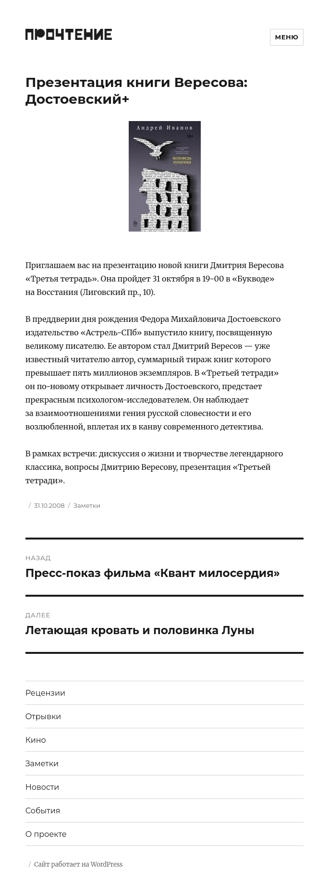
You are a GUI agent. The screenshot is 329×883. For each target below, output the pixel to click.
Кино (35, 740)
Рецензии (45, 693)
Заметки (86, 505)
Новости (42, 787)
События (43, 810)
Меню (287, 37)
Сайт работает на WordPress (78, 864)
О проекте (46, 834)
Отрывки (43, 716)
